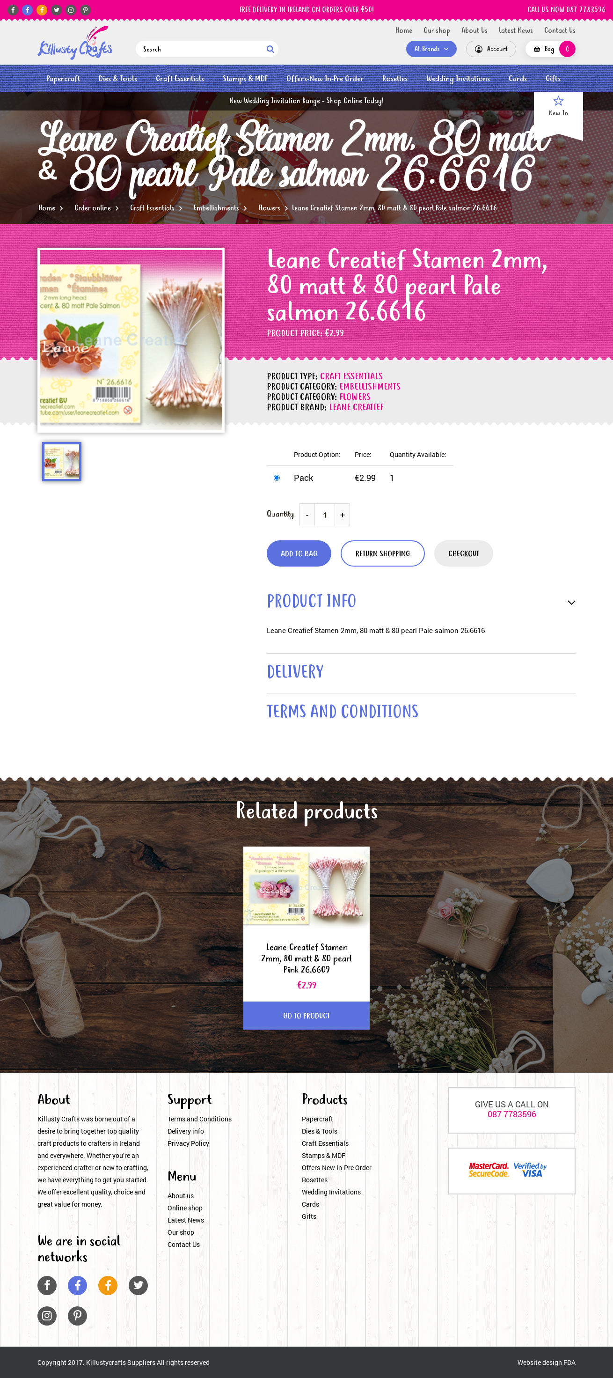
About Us (474, 31)
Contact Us (560, 31)
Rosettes (395, 79)
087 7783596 (512, 1114)
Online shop (185, 1207)
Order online (92, 208)
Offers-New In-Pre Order (325, 79)
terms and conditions (342, 713)
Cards (518, 79)
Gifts (553, 79)
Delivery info (186, 1131)
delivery (295, 673)
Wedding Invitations (458, 79)
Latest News (516, 31)
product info (312, 602)
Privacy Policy (188, 1143)
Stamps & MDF (245, 79)
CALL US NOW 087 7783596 (566, 10)
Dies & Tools (118, 79)
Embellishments (216, 208)
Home (403, 31)
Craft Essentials (180, 79)
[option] (131, 340)
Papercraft (63, 79)
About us (181, 1195)
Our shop (436, 31)
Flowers (269, 208)
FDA (569, 1362)
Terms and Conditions (200, 1118)
